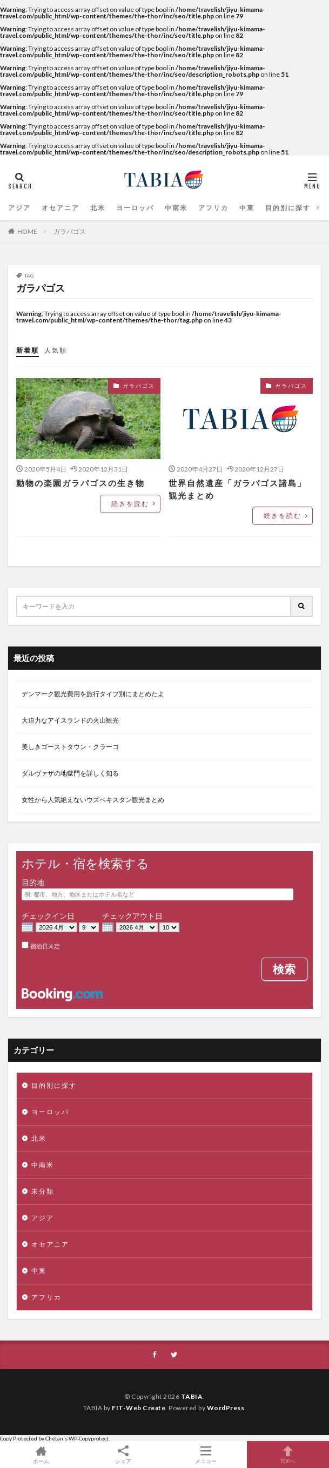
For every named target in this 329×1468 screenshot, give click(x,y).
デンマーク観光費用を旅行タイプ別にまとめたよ (93, 694)
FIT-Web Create (138, 1408)
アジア (18, 208)
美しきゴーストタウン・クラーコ (70, 747)
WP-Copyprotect (89, 1438)
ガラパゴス (69, 231)
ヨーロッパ (121, 208)
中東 (222, 208)
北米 (88, 208)
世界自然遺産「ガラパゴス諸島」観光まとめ (237, 489)
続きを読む (133, 504)
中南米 (158, 208)
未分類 (40, 1191)
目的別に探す (258, 208)
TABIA (192, 1396)
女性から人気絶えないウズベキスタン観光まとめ (93, 800)
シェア (123, 1454)
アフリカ (192, 208)
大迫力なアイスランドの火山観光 (70, 720)
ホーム (41, 1454)
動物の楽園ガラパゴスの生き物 (73, 483)
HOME (27, 231)
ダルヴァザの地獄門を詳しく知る (70, 773)
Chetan (54, 1438)
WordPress (226, 1408)
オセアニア (54, 208)
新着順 (26, 350)
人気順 (51, 350)
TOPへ (288, 1454)
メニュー (206, 1454)
